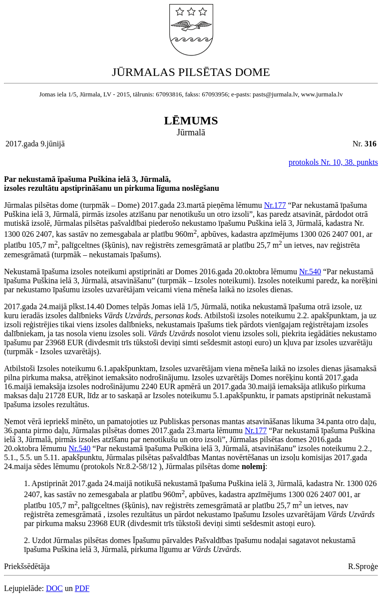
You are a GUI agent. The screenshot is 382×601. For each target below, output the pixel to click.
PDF (82, 588)
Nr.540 (310, 271)
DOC (54, 588)
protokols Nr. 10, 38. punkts (333, 162)
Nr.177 (275, 205)
